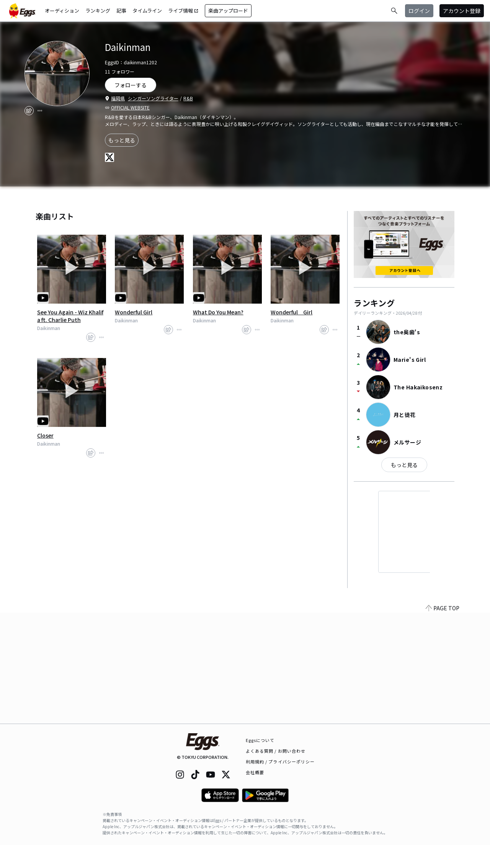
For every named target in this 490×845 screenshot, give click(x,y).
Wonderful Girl (133, 312)
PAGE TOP (442, 719)
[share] (29, 110)
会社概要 (255, 772)
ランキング (97, 10)
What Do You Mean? (218, 312)
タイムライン (147, 10)
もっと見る (121, 140)
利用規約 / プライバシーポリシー (280, 761)
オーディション (62, 10)
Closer (45, 435)
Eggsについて (260, 740)
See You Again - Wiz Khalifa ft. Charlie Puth (70, 316)
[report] (39, 110)
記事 (121, 10)
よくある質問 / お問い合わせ (276, 751)
